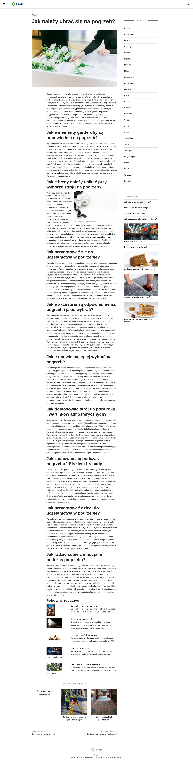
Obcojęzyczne (130, 89)
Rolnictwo (128, 114)
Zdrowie (127, 181)
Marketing (128, 65)
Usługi (35, 15)
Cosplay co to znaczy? (133, 241)
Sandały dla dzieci (131, 196)
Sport (126, 126)
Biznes (127, 28)
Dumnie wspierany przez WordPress (83, 757)
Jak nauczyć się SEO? (80, 648)
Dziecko (127, 40)
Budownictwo (129, 34)
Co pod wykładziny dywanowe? (137, 297)
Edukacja (128, 46)
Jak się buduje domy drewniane (84, 606)
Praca (126, 95)
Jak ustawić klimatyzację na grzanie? (86, 664)
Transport (128, 144)
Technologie (129, 138)
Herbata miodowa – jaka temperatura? (140, 269)
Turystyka (128, 150)
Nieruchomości (130, 83)
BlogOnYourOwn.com (115, 757)
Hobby (127, 53)
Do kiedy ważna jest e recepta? (137, 208)
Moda (126, 71)
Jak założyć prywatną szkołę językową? (140, 219)
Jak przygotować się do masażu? (84, 635)
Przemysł (128, 108)
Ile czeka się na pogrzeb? (81, 619)
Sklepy (127, 120)
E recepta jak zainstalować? (135, 247)
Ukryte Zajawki (130, 157)
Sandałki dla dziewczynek (134, 213)
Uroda (126, 163)
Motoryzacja (129, 77)
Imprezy (127, 59)
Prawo (127, 102)
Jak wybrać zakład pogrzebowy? (137, 202)
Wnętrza (127, 175)
